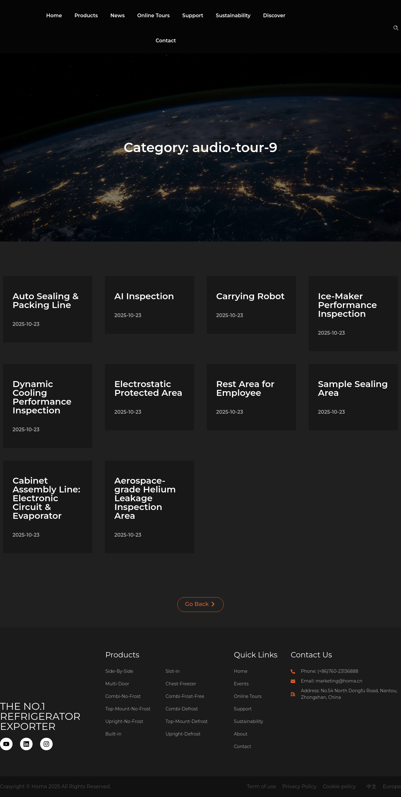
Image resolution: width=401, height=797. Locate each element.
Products (86, 16)
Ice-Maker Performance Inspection (347, 305)
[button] (396, 28)
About (240, 734)
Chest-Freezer (181, 684)
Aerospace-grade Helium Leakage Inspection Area (145, 498)
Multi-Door (117, 684)
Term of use (261, 786)
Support (192, 16)
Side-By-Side (119, 671)
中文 (372, 786)
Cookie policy (339, 786)
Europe (392, 786)
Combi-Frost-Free (185, 696)
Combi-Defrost (182, 709)
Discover (274, 16)
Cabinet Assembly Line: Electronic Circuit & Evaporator (46, 498)
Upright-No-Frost (124, 721)
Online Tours (153, 16)
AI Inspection (144, 296)
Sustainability (233, 16)
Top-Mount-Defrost (187, 721)
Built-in (113, 734)
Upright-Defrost (183, 734)
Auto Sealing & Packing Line (46, 300)
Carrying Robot (250, 296)
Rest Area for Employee (245, 388)
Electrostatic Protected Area (148, 388)
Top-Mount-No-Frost (127, 709)
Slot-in (173, 671)
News (117, 16)
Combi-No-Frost (123, 696)
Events (241, 684)
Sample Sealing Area (353, 388)
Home (54, 16)
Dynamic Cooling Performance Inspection (42, 397)
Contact (166, 41)
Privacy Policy (299, 786)
